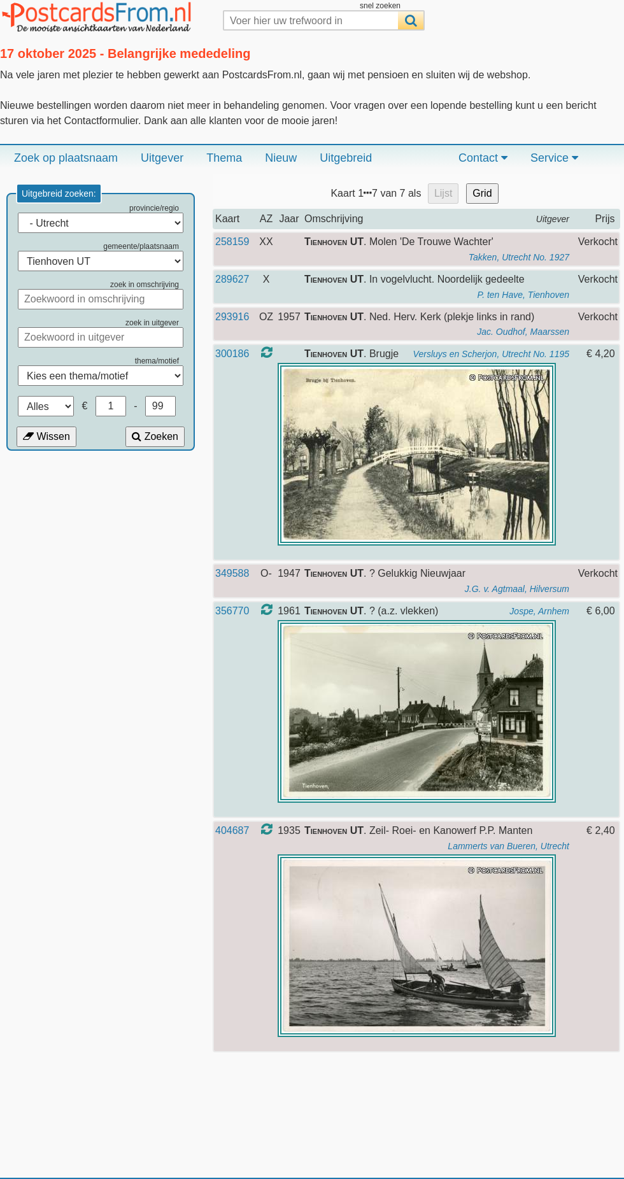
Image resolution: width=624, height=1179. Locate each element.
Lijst (443, 193)
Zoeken (155, 436)
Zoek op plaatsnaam (66, 158)
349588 (232, 573)
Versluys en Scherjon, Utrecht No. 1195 (491, 354)
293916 (232, 316)
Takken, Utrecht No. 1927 (519, 257)
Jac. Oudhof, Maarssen (523, 332)
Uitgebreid (346, 158)
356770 (232, 610)
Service (554, 158)
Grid (482, 193)
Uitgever (162, 158)
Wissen (46, 436)
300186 (232, 353)
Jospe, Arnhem (539, 611)
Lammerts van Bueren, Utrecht (508, 846)
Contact (482, 158)
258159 (232, 241)
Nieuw (281, 158)
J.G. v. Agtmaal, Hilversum (517, 589)
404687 (232, 830)
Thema (224, 158)
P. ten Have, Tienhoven (523, 295)
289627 (232, 279)
